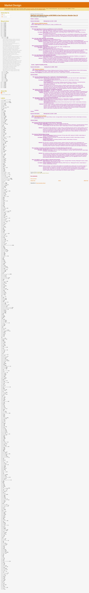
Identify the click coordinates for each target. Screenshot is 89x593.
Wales (2, 581)
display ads (3, 223)
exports (2, 252)
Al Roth (3, 92)
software (2, 515)
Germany (2, 271)
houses (2, 293)
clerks (2, 168)
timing (2, 545)
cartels (2, 157)
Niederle (2, 397)
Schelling (2, 493)
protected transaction (4, 453)
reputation (3, 475)
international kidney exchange (6, 307)
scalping (2, 491)
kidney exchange (4, 330)
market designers (4, 360)
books (2, 146)
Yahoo (2, 588)
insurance (2, 303)
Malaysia (2, 355)
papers (2, 423)
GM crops (2, 275)
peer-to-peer (3, 431)
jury (1, 326)
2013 (3, 82)
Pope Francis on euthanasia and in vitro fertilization (11, 48)
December (5, 37)
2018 (3, 31)
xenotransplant (3, 587)
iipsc (2, 297)
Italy (1, 317)
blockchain (3, 143)
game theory (3, 266)
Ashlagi (2, 126)
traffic (2, 548)
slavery (2, 512)
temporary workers (4, 540)
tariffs (2, 536)
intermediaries (3, 306)
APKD (2, 122)
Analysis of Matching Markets (40, 23)
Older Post (86, 180)
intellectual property (4, 304)
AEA (2, 106)
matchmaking (3, 367)
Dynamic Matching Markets (40, 115)
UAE (2, 560)
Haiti (2, 280)
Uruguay (2, 570)
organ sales (3, 418)
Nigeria (2, 398)
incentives (3, 299)
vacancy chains (3, 573)
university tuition (4, 566)
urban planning (3, 569)
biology (2, 140)
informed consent (4, 302)
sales (2, 487)
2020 (3, 29)
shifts (2, 507)
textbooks (2, 543)
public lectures (3, 456)
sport (2, 521)
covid (2, 197)
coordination (3, 191)
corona (2, 192)
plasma (2, 437)
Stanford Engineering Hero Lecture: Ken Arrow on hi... (11, 45)
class (2, 166)
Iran (1, 313)
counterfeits (3, 194)
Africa (2, 108)
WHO (2, 585)
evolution (2, 248)
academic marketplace (5, 102)
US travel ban (3, 571)
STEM (2, 526)
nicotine (2, 396)
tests (2, 541)
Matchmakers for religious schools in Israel (10, 53)
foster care (3, 262)
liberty (2, 343)
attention (2, 127)
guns (2, 279)
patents (2, 425)
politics (2, 441)
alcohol (2, 115)
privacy (2, 449)
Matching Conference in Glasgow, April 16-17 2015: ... (11, 70)
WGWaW (2, 584)
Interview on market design (7, 55)
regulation (2, 468)
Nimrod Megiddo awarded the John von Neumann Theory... (12, 60)
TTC (2, 556)
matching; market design (5, 366)
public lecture (3, 455)
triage (2, 554)
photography (3, 434)
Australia (2, 130)
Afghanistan (3, 107)
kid (1, 327)
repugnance (3, 474)
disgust (2, 222)
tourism (2, 547)
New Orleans (3, 392)
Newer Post (33, 180)
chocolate (2, 165)
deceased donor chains (5, 210)
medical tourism (4, 372)
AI (1, 109)
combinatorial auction (5, 174)
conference (35, 173)
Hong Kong (3, 288)
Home (59, 180)
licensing (2, 344)
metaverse (3, 375)
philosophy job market (5, 433)
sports (2, 522)
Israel (2, 316)
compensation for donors (5, 178)
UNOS (2, 567)
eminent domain (4, 240)
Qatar (2, 458)
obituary (2, 406)
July (4, 74)
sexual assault (3, 504)
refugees (2, 466)
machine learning (4, 354)
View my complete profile (5, 94)
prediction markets (4, 446)
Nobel (2, 400)
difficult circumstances (5, 218)
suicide (2, 528)
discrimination (3, 221)
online (2, 409)
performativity (3, 432)
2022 (3, 27)
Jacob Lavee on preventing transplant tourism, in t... (11, 43)
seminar (2, 501)
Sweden (2, 533)
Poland (2, 439)
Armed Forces (3, 124)
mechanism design (4, 370)
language (2, 338)
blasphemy (3, 142)
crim (1, 199)
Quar (2, 459)
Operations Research (45, 173)
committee (3, 175)
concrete (2, 181)
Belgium (2, 137)
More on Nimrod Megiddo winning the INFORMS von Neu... (12, 56)
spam (2, 518)
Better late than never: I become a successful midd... (11, 69)
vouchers (2, 579)
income (2, 300)
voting (2, 578)
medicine (2, 374)
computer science (4, 180)
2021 (3, 28)
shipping (2, 508)
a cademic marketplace (5, 99)
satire (2, 489)
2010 (3, 85)
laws (2, 340)
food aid (2, 260)
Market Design (12, 5)
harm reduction (3, 281)
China (2, 164)
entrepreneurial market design (6, 245)
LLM (2, 348)
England (2, 244)
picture (2, 435)
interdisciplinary (4, 305)
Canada (2, 154)
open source (3, 412)
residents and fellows (4, 477)
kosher (2, 335)
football (2, 261)
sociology (2, 514)
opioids (2, 414)
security (2, 500)
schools (2, 495)
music (2, 384)
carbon (2, 155)
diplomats (2, 219)
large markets (3, 339)
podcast (2, 438)
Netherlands (3, 389)
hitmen (2, 287)
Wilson (2, 586)
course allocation (4, 196)
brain (2, 148)
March (4, 78)
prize (2, 450)
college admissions (4, 172)
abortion (2, 100)
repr (1, 470)
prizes (2, 451)
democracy (3, 213)
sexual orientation (4, 506)
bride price (3, 150)
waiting (2, 580)
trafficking (2, 549)
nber (2, 387)
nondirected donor (4, 401)
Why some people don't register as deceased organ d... (12, 52)
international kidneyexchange (6, 308)
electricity (2, 239)
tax (1, 537)
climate (2, 169)
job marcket (3, 320)
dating (2, 206)
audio (2, 129)
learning (2, 342)
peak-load (2, 428)
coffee (2, 171)
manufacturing (3, 357)
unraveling (3, 568)
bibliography (3, 138)
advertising (3, 105)
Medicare (2, 373)
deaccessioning (4, 208)
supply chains (3, 530)
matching (2, 365)
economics (3, 234)
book (2, 144)
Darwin (2, 204)
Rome (2, 483)
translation (3, 551)
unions (2, 564)
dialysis (2, 217)
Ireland (2, 315)
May (4, 76)
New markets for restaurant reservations (9, 68)
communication (3, 177)
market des (3, 358)
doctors (2, 226)
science (2, 496)
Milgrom (2, 378)
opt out (2, 416)
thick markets (3, 544)
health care (3, 283)
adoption (2, 104)
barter (2, 135)
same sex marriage (4, 488)
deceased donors (4, 211)
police (2, 440)
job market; (3, 321)
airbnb (2, 112)
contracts (2, 190)
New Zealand (3, 394)
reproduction (3, 471)
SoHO (2, 516)
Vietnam (2, 577)
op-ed (2, 410)
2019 (3, 30)
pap (1, 422)
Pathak (2, 427)
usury (2, 572)
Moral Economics (61, 8)
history (2, 286)
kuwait (2, 336)
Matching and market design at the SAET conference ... (12, 51)
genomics (2, 270)
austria (2, 131)
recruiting (2, 465)
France (2, 263)
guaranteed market (4, 278)
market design (39, 173)
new (1, 391)
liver (1, 346)
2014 (3, 36)
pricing (2, 447)
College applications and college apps (9, 67)
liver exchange (3, 347)
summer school (3, 529)
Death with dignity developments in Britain (9, 66)
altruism (2, 117)
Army (2, 125)
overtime (2, 420)
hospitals (2, 292)
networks (2, 390)
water (2, 583)
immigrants (3, 298)
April (4, 77)
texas (2, 542)
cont (1, 188)
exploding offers (4, 250)
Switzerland (3, 534)
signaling (2, 509)
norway (2, 402)
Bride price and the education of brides (9, 41)
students (2, 527)
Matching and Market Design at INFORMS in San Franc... (12, 61)
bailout (2, 132)
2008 (3, 87)
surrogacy (2, 532)
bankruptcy (3, 134)
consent (2, 186)
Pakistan (2, 421)
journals (2, 324)
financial (2, 255)
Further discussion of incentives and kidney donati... (11, 65)
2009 (3, 86)
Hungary (2, 294)
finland (2, 256)
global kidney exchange (5, 274)
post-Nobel (3, 445)
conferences (3, 183)
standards (2, 523)
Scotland (2, 497)
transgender (3, 550)
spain (2, 517)
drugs (2, 229)
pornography (3, 443)
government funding (4, 277)
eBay (2, 231)
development (3, 216)
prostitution (3, 452)
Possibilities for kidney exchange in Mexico (10, 59)
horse (2, 290)
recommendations (4, 464)
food (2, 259)
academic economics (4, 101)
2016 (3, 33)
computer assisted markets (6, 179)
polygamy (2, 442)
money (2, 381)
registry (2, 467)
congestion (3, 185)
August (4, 73)
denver (2, 215)
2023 (3, 26)
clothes (2, 170)
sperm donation (4, 520)
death (2, 209)
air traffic (2, 111)
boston (2, 147)
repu (2, 472)
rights (2, 480)
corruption (3, 193)
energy (2, 242)
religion (2, 469)
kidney (2, 329)
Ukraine (2, 563)
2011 (3, 84)
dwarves (2, 230)
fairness (2, 253)
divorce (2, 224)
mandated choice (4, 356)
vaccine (2, 574)
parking (2, 424)
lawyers (2, 341)
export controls (3, 251)
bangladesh (3, 133)
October (4, 71)
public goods (3, 454)
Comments (4, 16)
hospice (2, 291)
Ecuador (2, 235)
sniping (2, 513)
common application (4, 176)
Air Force (2, 110)
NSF (2, 404)
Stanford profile (41, 8)
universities (3, 565)
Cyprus (2, 202)
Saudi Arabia (3, 490)
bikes (2, 139)
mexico (2, 376)
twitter (2, 559)
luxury (2, 352)
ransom (2, 462)
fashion (2, 254)
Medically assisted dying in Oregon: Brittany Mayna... (11, 63)
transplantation (3, 552)
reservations (3, 476)
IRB (1, 314)
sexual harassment (4, 505)
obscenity (2, 407)
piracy (2, 436)
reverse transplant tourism (5, 479)
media (2, 371)
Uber (2, 562)
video (2, 576)
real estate (3, 463)
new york (2, 393)
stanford (2, 524)
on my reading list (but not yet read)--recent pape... (11, 46)
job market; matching (4, 322)
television (2, 539)
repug (2, 473)
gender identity (3, 269)
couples (2, 195)
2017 (3, 32)
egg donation (3, 236)
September (5, 72)
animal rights (3, 119)
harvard (2, 282)
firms (2, 257)
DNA (2, 225)
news (2, 395)
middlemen (3, 377)
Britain (2, 151)
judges (2, 325)
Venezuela (3, 575)
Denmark (2, 214)
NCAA (2, 388)
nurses (2, 405)
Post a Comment (33, 178)
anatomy (2, 118)
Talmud (2, 535)
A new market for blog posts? (7, 44)
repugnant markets (30, 8)
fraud (2, 264)
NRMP (2, 403)
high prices (3, 285)
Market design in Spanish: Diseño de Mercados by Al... (12, 58)
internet (2, 310)
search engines (3, 498)
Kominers (2, 333)
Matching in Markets (39, 69)
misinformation (3, 380)
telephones (3, 538)
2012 (3, 83)
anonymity (3, 120)
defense (2, 212)
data (2, 205)
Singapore (3, 511)
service (2, 502)
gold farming (3, 276)
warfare (2, 582)
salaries (2, 486)
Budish (2, 152)
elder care (3, 238)
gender (2, 268)
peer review (3, 430)
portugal (2, 444)
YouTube (2, 589)
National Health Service (5, 386)
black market (3, 141)
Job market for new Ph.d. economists (9, 42)
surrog (2, 531)
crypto (2, 201)
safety (2, 485)
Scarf (2, 492)
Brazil (2, 149)
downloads (3, 227)
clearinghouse (3, 167)
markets (2, 362)
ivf (1, 318)
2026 (3, 22)
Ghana (2, 272)
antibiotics (3, 121)
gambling (2, 265)
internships (3, 311)
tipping (2, 546)
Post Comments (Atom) (40, 183)
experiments (3, 249)
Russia (2, 484)
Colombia (2, 173)
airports (2, 114)
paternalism (3, 426)
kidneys (2, 331)
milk (1, 379)
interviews (3, 312)
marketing (2, 361)
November (5, 38)
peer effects (3, 429)
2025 (3, 23)
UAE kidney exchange (5, 561)
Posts (3, 14)
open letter (3, 411)
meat (2, 369)
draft (2, 228)
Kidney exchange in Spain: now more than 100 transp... (12, 64)
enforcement (3, 243)
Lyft (1, 353)
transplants (3, 553)
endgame (2, 241)
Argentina (2, 123)
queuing (2, 460)
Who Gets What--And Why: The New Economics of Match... (12, 50)
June (4, 75)
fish (1, 258)
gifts (1, 273)
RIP (1, 481)
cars (1, 156)
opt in (2, 415)
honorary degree (4, 289)
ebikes (2, 232)
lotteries (2, 350)
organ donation (3, 417)
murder (2, 383)
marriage (2, 363)
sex (1, 503)
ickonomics (3, 296)
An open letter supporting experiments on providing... (11, 57)
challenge (2, 160)
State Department (4, 525)
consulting (3, 187)
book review (3, 145)
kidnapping (3, 328)
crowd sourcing (3, 200)
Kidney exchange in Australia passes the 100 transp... (11, 40)
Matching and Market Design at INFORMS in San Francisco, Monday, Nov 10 (54, 15)
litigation (2, 345)
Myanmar (2, 385)
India (2, 301)
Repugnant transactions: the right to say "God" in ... (11, 54)
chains (2, 159)
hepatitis (2, 284)
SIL (1, 510)
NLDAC (2, 399)
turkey (2, 557)
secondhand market (4, 499)
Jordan (2, 323)
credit (2, 198)
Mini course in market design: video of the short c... (11, 47)
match (2, 364)
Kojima (2, 332)
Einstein (2, 237)
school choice (3, 494)
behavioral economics (5, 136)
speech (2, 519)
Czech (2, 203)
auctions (2, 128)
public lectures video (4, 457)
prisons (2, 448)
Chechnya (3, 162)
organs (2, 419)
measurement (3, 368)
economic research (4, 233)
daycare (2, 207)
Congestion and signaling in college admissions (10, 49)
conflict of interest (4, 184)
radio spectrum (3, 461)
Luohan (2, 351)
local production (4, 349)
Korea (2, 334)
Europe (2, 247)
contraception (3, 189)
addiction (2, 103)
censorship (3, 158)
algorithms (3, 116)
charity (2, 161)
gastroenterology (4, 267)
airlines (2, 113)
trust (2, 555)
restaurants (3, 478)
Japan (2, 319)
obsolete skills (3, 408)
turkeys (2, 558)
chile (2, 163)
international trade (4, 309)
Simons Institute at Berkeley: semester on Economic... (11, 39)
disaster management (5, 220)
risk (1, 482)
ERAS (2, 246)
